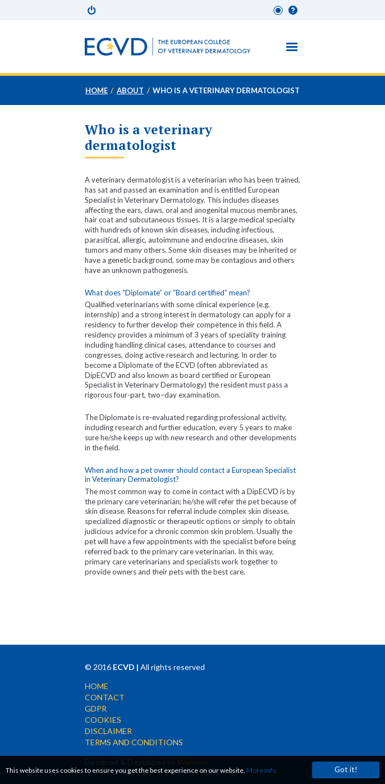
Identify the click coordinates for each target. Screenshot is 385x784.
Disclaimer (108, 731)
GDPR (96, 708)
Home (96, 90)
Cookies (103, 719)
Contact (105, 697)
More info (261, 770)
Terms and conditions (134, 742)
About (130, 90)
